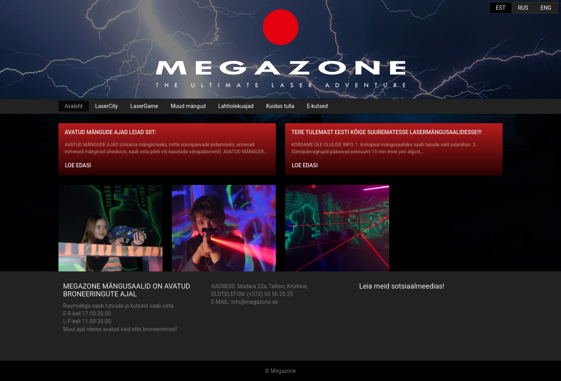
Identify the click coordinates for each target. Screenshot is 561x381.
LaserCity (106, 106)
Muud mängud (188, 106)
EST (501, 8)
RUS (523, 8)
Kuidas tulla (280, 106)
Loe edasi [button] (78, 165)
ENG (546, 8)
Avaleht (74, 106)
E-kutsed (317, 106)
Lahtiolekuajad (236, 106)
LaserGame (144, 106)
